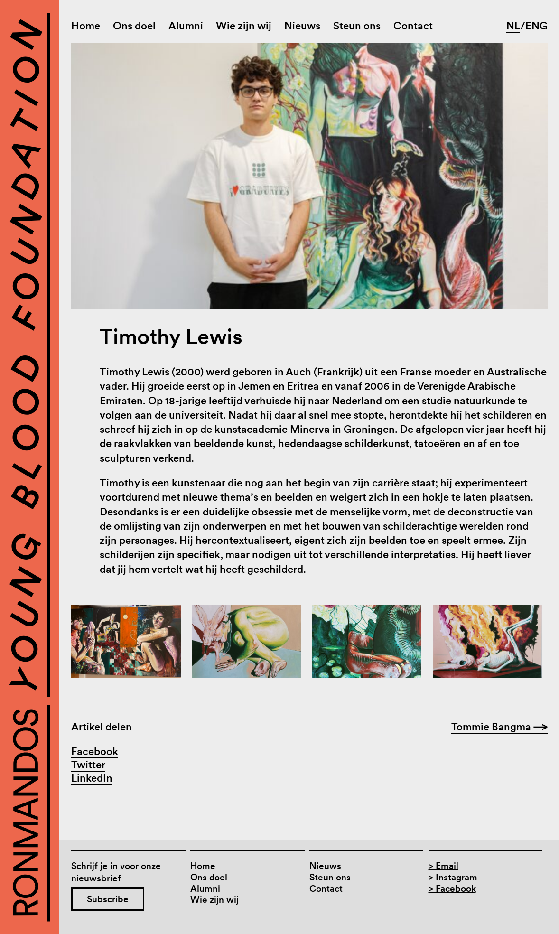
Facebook (94, 751)
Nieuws (302, 25)
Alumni (185, 25)
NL (513, 25)
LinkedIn (91, 778)
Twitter (88, 764)
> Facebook (452, 888)
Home (85, 25)
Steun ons (357, 25)
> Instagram (453, 877)
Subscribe (108, 899)
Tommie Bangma (499, 726)
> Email (443, 865)
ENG (536, 25)
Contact (413, 25)
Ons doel (134, 25)
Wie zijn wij (243, 25)
